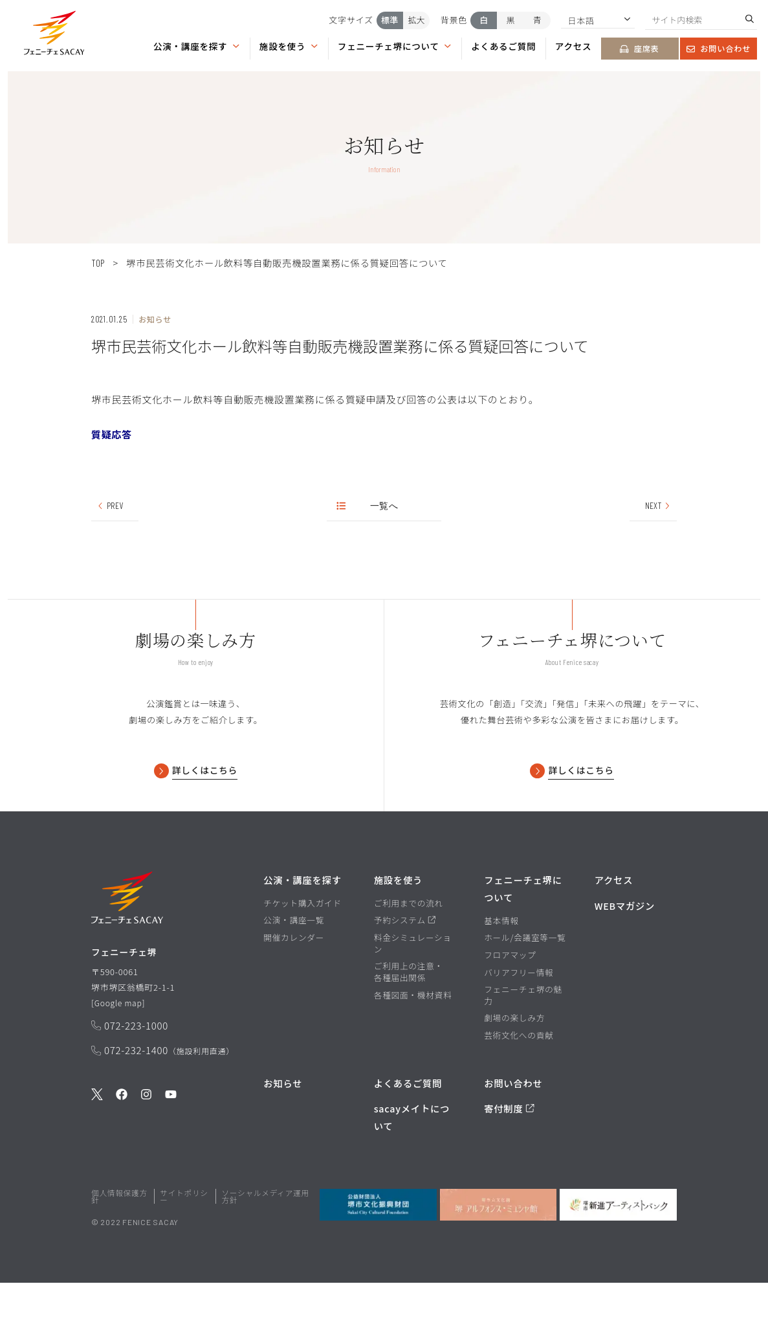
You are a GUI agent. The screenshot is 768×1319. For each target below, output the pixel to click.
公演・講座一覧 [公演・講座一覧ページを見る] (293, 957)
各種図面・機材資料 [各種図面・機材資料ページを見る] (413, 1032)
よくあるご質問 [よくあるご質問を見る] (408, 1120)
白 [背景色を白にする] (483, 20)
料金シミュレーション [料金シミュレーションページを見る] (413, 980)
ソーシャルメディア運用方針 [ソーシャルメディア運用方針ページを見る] (265, 1233)
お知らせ (282, 1120)
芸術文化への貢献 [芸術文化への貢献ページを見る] (518, 1072)
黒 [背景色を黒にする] (510, 20)
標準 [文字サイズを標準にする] (389, 20)
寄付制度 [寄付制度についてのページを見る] (509, 1145)
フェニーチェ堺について (395, 45)
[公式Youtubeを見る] (171, 1136)
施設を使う (288, 45)
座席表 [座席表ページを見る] (639, 48)
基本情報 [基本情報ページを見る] (501, 958)
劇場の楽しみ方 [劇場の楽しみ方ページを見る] (514, 1055)
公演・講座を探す (196, 45)
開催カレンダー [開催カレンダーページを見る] (293, 974)
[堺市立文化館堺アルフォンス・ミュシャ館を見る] (498, 1242)
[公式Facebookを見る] (121, 1136)
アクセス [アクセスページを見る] (573, 45)
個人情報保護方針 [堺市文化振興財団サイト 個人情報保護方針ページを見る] (119, 1233)
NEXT (658, 506)
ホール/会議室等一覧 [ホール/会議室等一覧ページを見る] (524, 974)
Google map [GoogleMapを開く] (120, 1043)
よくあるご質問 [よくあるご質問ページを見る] (503, 45)
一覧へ (367, 506)
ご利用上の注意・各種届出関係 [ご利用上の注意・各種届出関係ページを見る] (408, 1008)
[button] (54, 35)
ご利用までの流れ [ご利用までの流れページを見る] (408, 940)
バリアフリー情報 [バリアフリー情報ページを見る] (518, 1009)
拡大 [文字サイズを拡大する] (416, 20)
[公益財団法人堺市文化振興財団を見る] (378, 1242)
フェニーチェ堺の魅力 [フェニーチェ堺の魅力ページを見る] (523, 1031)
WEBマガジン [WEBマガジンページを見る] (625, 942)
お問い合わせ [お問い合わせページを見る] (718, 48)
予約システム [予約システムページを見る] (405, 957)
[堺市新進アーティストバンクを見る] (618, 1242)
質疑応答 (111, 434)
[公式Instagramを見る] (146, 1136)
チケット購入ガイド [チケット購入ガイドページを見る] (302, 940)
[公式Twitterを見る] (97, 1136)
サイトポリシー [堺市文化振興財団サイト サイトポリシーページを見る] (184, 1233)
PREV (109, 506)
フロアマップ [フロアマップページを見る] (510, 992)
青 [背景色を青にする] (537, 20)
